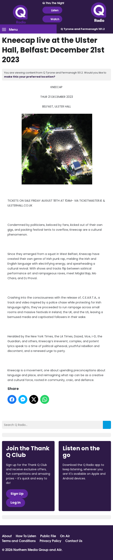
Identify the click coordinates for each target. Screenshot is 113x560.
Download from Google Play (78, 499)
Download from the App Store (78, 489)
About (7, 535)
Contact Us (73, 540)
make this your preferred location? (29, 77)
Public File (48, 535)
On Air (65, 535)
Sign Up (17, 493)
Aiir (59, 549)
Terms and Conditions (19, 540)
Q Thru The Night (53, 3)
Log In (16, 502)
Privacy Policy (50, 540)
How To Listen (26, 535)
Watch (52, 19)
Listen (52, 10)
